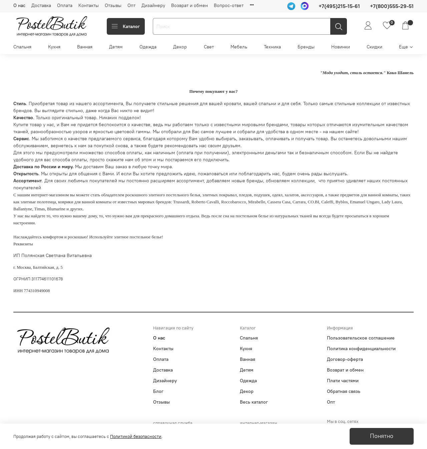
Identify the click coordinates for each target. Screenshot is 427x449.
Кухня (54, 47)
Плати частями (343, 381)
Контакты (88, 5)
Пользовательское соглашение (361, 338)
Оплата (64, 5)
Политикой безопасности (135, 436)
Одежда (147, 47)
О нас (19, 5)
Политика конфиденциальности (361, 349)
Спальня (22, 47)
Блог (158, 391)
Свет (209, 47)
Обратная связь (343, 391)
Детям (116, 47)
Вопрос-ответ (229, 5)
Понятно (381, 436)
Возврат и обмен (189, 5)
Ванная (84, 47)
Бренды (306, 47)
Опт (131, 5)
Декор (180, 47)
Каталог (126, 26)
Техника (272, 47)
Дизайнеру (153, 5)
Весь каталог (254, 402)
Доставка (41, 5)
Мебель (239, 47)
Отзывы (113, 5)
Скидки (374, 47)
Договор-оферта (345, 359)
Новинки (340, 47)
